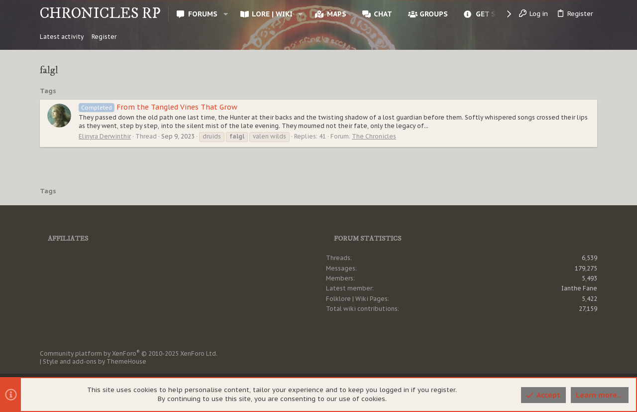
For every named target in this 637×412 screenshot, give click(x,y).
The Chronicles (374, 136)
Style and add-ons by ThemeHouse (94, 361)
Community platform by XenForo (128, 353)
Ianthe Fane (579, 288)
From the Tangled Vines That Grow (158, 107)
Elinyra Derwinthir (105, 136)
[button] (225, 13)
